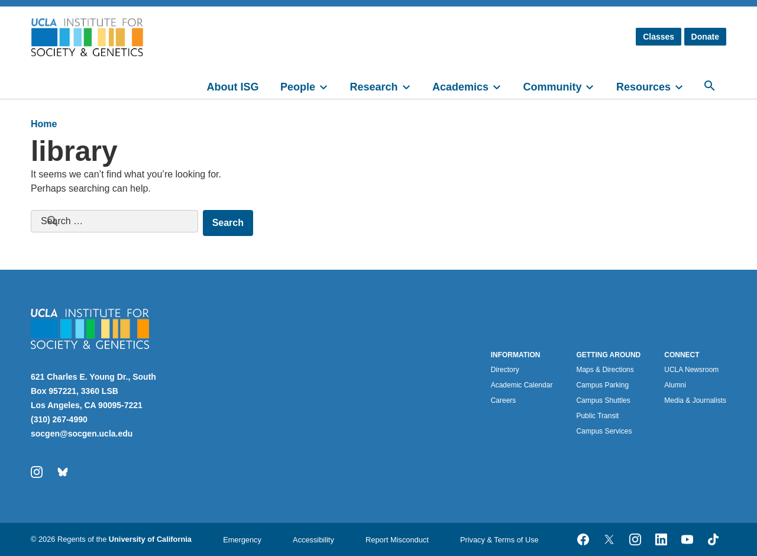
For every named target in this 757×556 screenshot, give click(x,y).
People (297, 87)
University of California (150, 539)
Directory (505, 370)
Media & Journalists (695, 400)
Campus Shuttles (603, 400)
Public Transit (597, 416)
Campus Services (604, 431)
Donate (705, 36)
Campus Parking (602, 385)
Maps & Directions (604, 370)
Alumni (675, 385)
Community (552, 87)
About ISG (233, 87)
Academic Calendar (522, 385)
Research (373, 87)
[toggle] (329, 86)
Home (44, 124)
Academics (460, 87)
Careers (503, 400)
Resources (643, 87)
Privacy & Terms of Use (499, 539)
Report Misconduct (397, 539)
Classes (658, 36)
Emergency (242, 539)
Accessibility (313, 539)
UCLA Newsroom (691, 370)
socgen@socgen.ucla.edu (81, 433)
